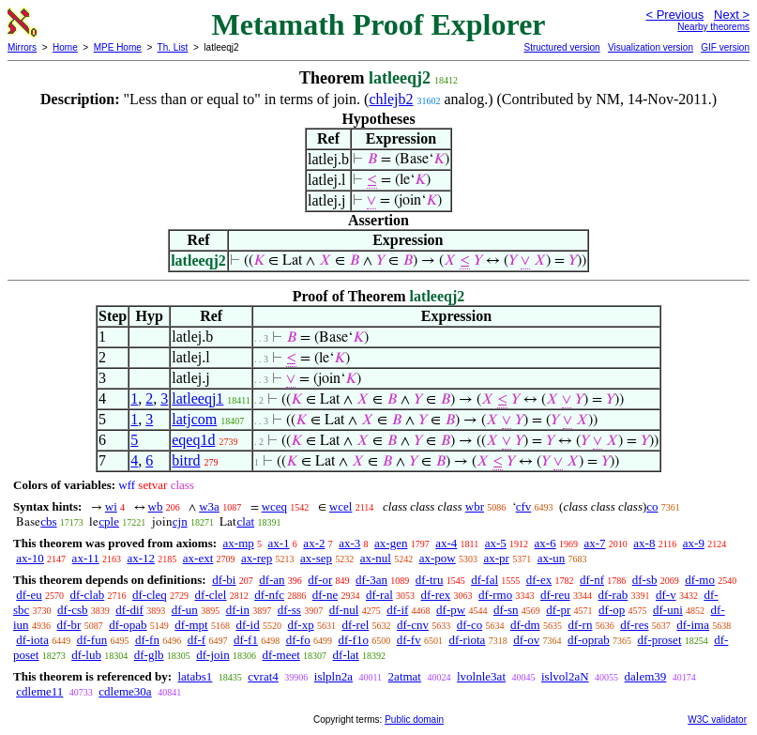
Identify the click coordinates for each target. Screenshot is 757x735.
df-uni (668, 610)
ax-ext (198, 558)
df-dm (525, 625)
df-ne (325, 595)
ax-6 (545, 543)
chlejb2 (391, 99)
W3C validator (717, 719)
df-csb (72, 610)
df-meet (280, 655)
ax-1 (279, 543)
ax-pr (495, 558)
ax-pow (437, 558)
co (652, 506)
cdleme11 (39, 691)
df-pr (558, 610)
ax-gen (390, 543)
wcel (341, 506)
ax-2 (314, 543)
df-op (611, 610)
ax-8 (644, 543)
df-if (397, 610)
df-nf (592, 580)
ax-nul (375, 558)
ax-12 (141, 558)
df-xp (300, 625)
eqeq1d (193, 440)
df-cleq (149, 595)
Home (65, 47)
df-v (666, 595)
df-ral (379, 595)
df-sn (506, 610)
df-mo (700, 580)
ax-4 (446, 543)
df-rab (613, 595)
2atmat (404, 676)
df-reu (555, 595)
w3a (209, 506)
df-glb (149, 655)
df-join (212, 655)
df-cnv (413, 625)
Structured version (561, 47)
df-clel (211, 595)
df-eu (28, 595)
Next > (731, 15)
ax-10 (30, 558)
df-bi (223, 580)
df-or (320, 580)
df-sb (645, 580)
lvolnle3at (481, 676)
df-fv (409, 640)
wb (155, 506)
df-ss (289, 610)
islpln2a (333, 676)
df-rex (436, 595)
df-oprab (589, 640)
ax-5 (496, 543)
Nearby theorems (713, 27)
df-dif (129, 610)
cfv (524, 506)
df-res (634, 625)
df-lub (86, 655)
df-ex (539, 580)
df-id (247, 625)
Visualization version (650, 47)
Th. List (173, 47)
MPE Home (118, 47)
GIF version (725, 47)
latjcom (194, 419)
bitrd (186, 460)
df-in (238, 610)
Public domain (414, 719)
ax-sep (316, 558)
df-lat (346, 655)
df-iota (32, 640)
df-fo (298, 640)
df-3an (371, 580)
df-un (185, 610)
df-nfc (269, 595)
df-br (68, 625)
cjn (180, 521)
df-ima (692, 625)
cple (108, 521)
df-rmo (495, 595)
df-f (197, 640)
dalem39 (646, 676)
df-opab (127, 625)
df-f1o (353, 640)
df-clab (86, 595)
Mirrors (22, 47)
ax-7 (594, 543)
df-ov (526, 640)
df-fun (92, 640)
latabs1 (194, 676)
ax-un (551, 558)
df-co (469, 625)
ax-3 (349, 543)
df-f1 (246, 640)
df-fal (484, 580)
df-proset (660, 640)
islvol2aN (565, 676)
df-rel (355, 625)
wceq (274, 506)
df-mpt (190, 625)
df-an (271, 580)
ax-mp (238, 543)
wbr (474, 506)
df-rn (580, 625)
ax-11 (85, 558)
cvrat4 (263, 676)
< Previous (674, 15)
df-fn (147, 640)
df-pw (450, 610)
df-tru (430, 580)
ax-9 (693, 543)
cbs (48, 521)
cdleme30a (124, 691)
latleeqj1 (197, 398)
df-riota (466, 640)
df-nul (344, 610)
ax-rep (256, 558)
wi (111, 506)
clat (245, 521)
